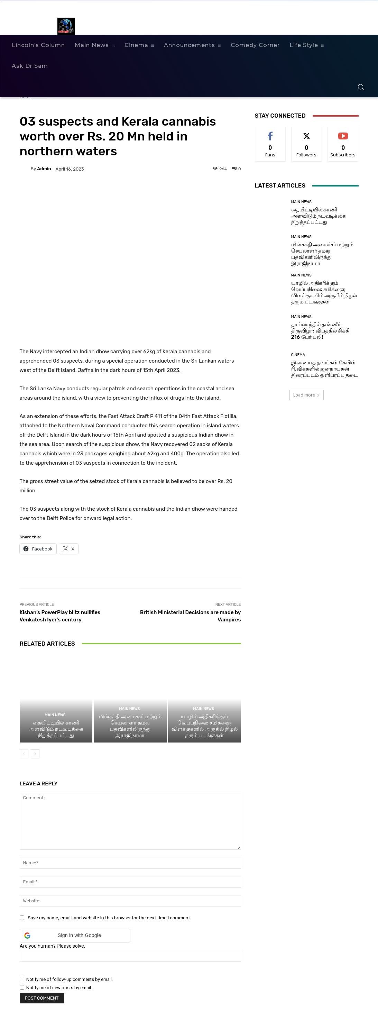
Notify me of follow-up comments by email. (69, 979)
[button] (360, 86)
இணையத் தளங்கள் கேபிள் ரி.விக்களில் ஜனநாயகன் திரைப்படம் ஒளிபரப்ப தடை (324, 368)
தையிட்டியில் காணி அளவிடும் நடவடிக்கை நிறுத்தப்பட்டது (56, 729)
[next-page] (35, 753)
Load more (306, 395)
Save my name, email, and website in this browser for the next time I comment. (109, 917)
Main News (55, 715)
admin (44, 168)
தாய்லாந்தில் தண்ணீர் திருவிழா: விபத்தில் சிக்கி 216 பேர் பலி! (320, 330)
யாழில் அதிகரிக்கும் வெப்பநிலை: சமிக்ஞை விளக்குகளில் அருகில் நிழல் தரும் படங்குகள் (205, 725)
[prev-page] (24, 753)
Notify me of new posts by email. (59, 987)
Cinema (298, 355)
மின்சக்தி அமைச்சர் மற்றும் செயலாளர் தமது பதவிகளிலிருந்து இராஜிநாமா (130, 725)
